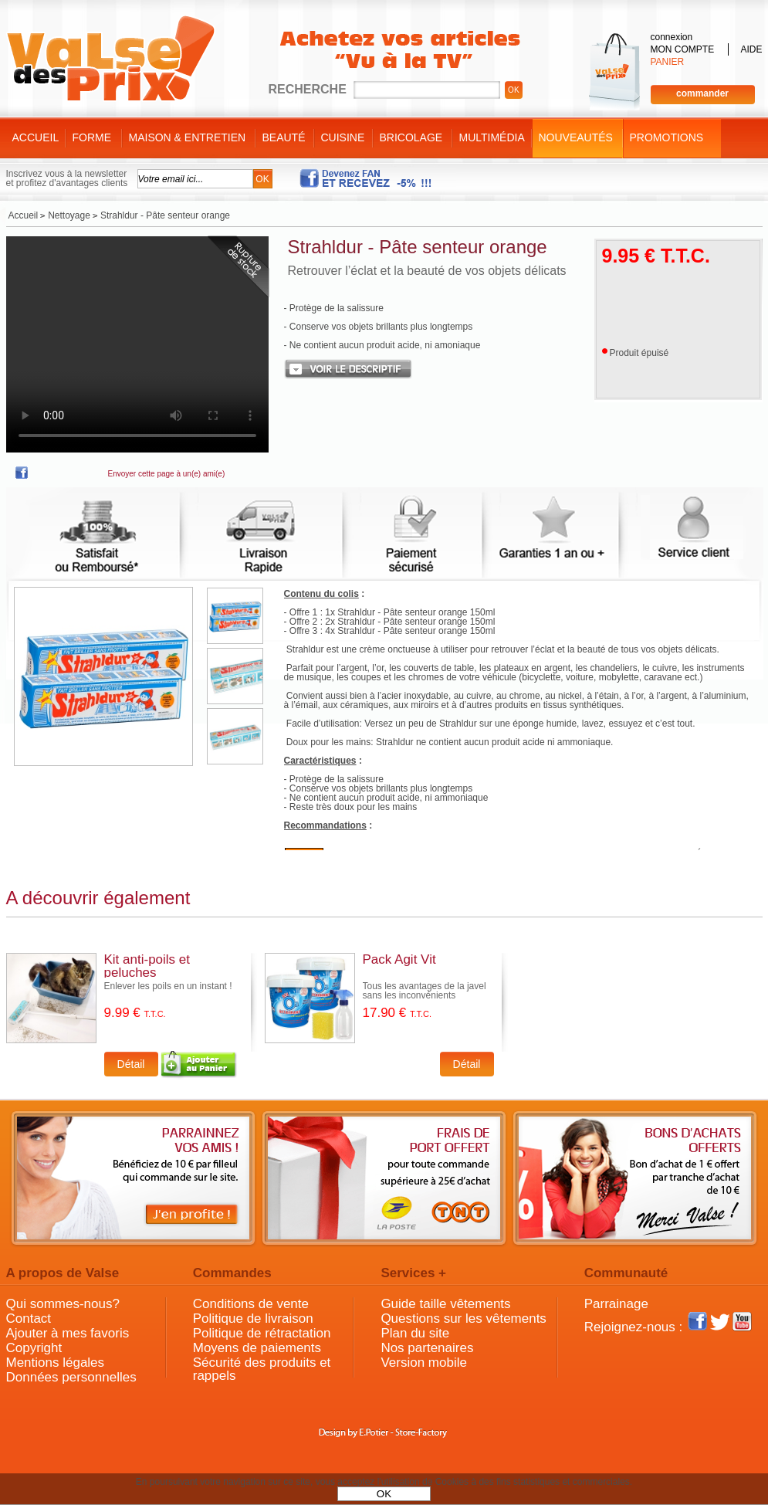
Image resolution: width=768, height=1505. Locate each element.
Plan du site (415, 1333)
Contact (29, 1318)
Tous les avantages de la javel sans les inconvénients (424, 990)
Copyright (34, 1348)
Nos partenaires (427, 1348)
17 (397, 1012)
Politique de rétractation (262, 1333)
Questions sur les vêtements (463, 1318)
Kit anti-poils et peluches (147, 966)
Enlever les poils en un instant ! (168, 986)
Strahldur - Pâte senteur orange (417, 246)
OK (384, 1494)
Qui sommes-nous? (63, 1304)
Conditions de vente (251, 1304)
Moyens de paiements (257, 1348)
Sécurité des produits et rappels (262, 1369)
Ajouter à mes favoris (68, 1333)
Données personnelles (71, 1377)
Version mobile (424, 1362)
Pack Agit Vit (399, 959)
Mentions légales (55, 1362)
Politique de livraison (253, 1318)
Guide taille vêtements (445, 1304)
